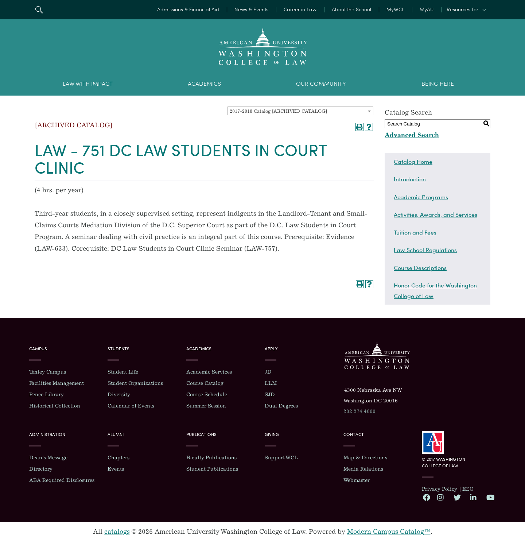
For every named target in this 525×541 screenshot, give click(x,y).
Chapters (118, 458)
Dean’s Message (48, 458)
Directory (40, 469)
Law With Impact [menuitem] (88, 83)
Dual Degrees (281, 406)
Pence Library (46, 394)
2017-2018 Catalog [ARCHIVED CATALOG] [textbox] (278, 111)
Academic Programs (421, 197)
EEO (468, 489)
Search (38, 9)
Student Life (123, 372)
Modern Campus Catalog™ (389, 532)
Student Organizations (135, 383)
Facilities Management (56, 383)
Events (116, 469)
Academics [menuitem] (204, 83)
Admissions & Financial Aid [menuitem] (188, 10)
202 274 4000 (359, 411)
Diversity (119, 394)
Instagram (440, 497)
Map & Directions (365, 458)
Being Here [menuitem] (437, 83)
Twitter (456, 497)
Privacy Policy (439, 489)
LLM (271, 383)
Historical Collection (54, 406)
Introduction (410, 179)
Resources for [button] (462, 10)
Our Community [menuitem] (321, 83)
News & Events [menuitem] (251, 10)
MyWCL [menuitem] (395, 10)
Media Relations (363, 469)
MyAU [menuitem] (426, 10)
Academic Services (209, 372)
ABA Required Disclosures (61, 480)
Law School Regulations (425, 250)
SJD (270, 394)
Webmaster (356, 480)
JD (268, 372)
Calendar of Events (131, 406)
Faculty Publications (211, 458)
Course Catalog (204, 383)
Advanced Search (412, 135)
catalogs (117, 532)
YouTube (489, 497)
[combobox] (300, 111)
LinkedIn (473, 497)
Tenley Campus (47, 372)
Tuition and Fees (415, 232)
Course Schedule (206, 394)
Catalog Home (413, 161)
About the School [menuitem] (351, 10)
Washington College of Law (377, 355)
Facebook (426, 497)
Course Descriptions (420, 267)
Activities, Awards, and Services (435, 214)
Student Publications (212, 469)
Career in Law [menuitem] (300, 10)
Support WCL (281, 458)
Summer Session (206, 406)
